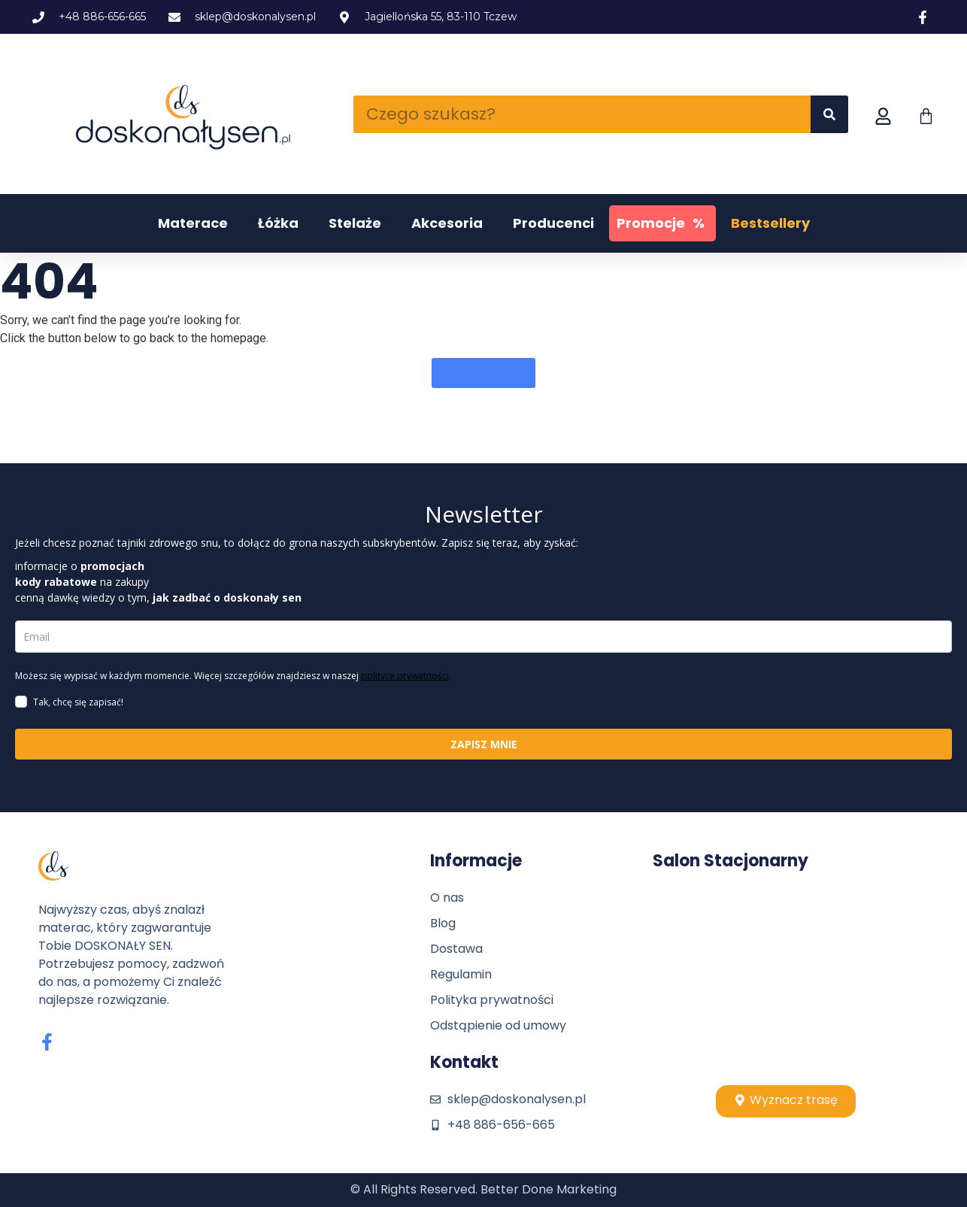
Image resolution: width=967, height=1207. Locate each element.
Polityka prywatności (491, 999)
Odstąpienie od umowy (498, 1025)
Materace (193, 223)
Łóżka (278, 223)
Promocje (662, 223)
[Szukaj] (829, 114)
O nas (447, 897)
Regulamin (461, 974)
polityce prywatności (405, 675)
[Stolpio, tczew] (786, 978)
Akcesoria (447, 223)
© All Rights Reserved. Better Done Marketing (483, 1189)
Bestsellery (770, 223)
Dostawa (456, 948)
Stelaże (355, 223)
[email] (483, 636)
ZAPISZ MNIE (483, 744)
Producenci (553, 223)
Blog (443, 923)
